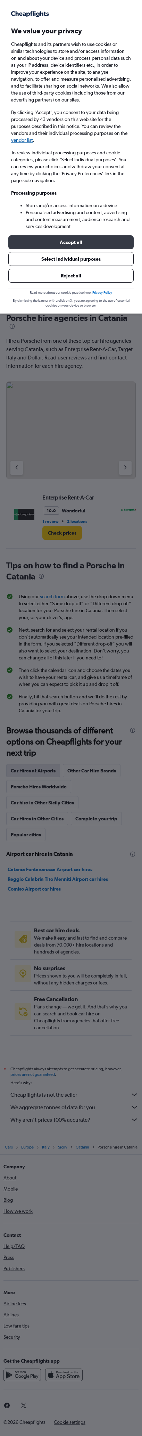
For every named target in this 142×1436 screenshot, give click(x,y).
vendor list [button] (22, 140)
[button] (71, 242)
